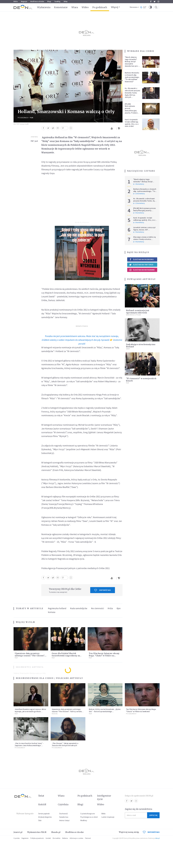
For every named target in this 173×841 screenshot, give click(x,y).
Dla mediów (56, 838)
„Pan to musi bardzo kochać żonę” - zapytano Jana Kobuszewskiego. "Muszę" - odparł (29, 745)
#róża (110, 608)
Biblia (16, 1)
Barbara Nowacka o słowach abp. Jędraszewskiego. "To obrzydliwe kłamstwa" (132, 77)
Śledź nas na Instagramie (142, 270)
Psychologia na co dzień (89, 817)
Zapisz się (153, 815)
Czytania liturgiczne (87, 813)
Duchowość (63, 813)
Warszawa (134, 7)
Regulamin (25, 838)
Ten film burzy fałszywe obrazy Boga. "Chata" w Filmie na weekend (104, 655)
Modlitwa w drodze (37, 1)
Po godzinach (99, 7)
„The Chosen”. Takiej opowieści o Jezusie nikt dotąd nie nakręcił (65, 744)
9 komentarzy (138, 232)
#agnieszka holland (57, 608)
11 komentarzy (139, 203)
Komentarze (61, 7)
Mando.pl (55, 832)
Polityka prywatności (37, 838)
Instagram (158, 1)
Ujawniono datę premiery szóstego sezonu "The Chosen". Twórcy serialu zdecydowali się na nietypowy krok (67, 711)
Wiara (74, 7)
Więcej (114, 7)
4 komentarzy (138, 184)
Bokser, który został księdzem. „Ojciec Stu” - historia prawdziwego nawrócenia (105, 711)
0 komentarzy (138, 213)
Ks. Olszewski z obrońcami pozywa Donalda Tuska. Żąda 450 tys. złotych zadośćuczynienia (132, 93)
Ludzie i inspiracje (107, 817)
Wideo (85, 7)
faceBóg (57, 1)
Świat (128, 349)
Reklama (65, 838)
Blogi (49, 1)
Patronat (88, 838)
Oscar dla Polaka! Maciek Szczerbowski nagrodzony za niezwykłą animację (66, 655)
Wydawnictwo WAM (37, 832)
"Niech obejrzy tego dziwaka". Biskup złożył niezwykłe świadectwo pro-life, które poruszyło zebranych (132, 65)
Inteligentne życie (104, 797)
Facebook (150, 1)
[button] (150, 7)
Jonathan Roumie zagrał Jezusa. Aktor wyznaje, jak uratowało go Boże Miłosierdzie (30, 711)
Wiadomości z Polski (133, 315)
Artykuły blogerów (45, 817)
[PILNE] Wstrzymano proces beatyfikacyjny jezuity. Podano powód (131, 109)
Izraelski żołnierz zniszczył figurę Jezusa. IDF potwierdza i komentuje (144, 229)
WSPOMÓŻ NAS (151, 832)
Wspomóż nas (102, 590)
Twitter (154, 1)
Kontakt (48, 838)
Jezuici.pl (18, 832)
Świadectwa (63, 817)
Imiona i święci (64, 820)
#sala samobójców (78, 608)
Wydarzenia (43, 7)
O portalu (17, 838)
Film (31, 118)
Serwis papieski (44, 813)
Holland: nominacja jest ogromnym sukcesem (137, 311)
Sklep (65, 1)
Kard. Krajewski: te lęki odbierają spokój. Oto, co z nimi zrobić (132, 122)
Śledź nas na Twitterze (141, 264)
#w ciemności (97, 608)
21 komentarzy (139, 194)
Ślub (39, 820)
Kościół (55, 714)
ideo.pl (157, 838)
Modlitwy (83, 820)
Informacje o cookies (76, 838)
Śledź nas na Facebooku (141, 259)
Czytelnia (63, 804)
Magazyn (24, 1)
